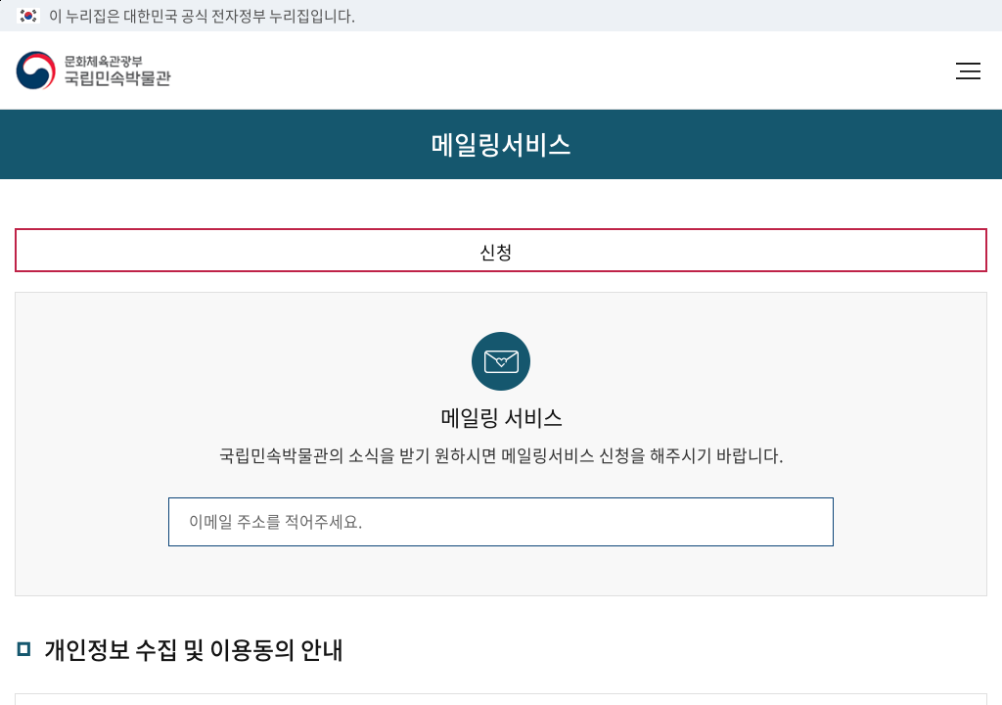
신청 (496, 252)
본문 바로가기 (0, 0)
